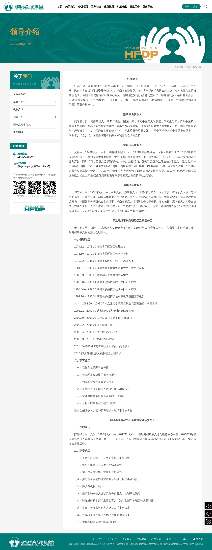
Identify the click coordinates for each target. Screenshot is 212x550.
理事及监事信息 (22, 124)
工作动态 (96, 6)
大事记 (184, 539)
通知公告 (198, 539)
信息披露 (109, 6)
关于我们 (70, 6)
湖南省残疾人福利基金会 (86, 544)
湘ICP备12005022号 (116, 544)
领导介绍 (18, 117)
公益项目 (83, 6)
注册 (195, 6)
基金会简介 (19, 101)
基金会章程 (19, 94)
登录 (187, 6)
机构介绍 (18, 109)
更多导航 (148, 6)
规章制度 (18, 132)
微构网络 (199, 544)
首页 (59, 6)
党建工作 (135, 6)
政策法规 (122, 6)
